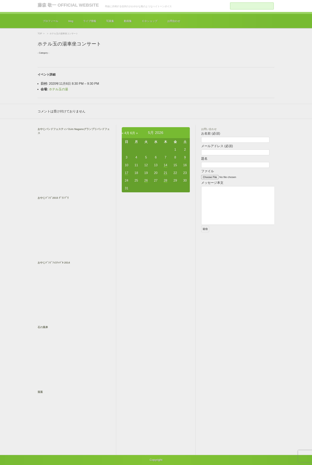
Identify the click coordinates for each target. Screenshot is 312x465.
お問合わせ (173, 21)
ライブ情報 (89, 21)
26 (146, 180)
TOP (40, 33)
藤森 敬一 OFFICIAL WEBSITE (68, 5)
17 (126, 173)
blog (70, 21)
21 (165, 173)
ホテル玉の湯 (58, 89)
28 (165, 180)
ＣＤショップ (149, 21)
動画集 (128, 21)
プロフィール (50, 21)
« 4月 (125, 133)
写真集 (110, 21)
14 (165, 165)
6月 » (134, 133)
